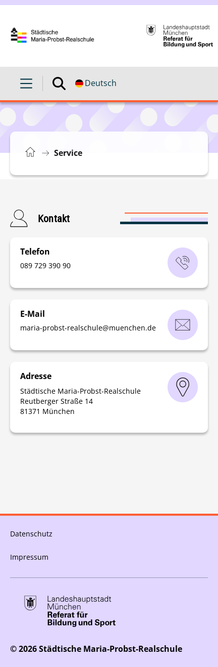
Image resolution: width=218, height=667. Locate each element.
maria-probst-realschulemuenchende (88, 327)
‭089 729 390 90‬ (45, 265)
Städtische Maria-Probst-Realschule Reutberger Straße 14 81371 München (80, 401)
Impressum (29, 557)
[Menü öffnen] (26, 83)
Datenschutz (31, 533)
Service (68, 152)
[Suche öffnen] (59, 83)
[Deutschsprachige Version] (96, 83)
